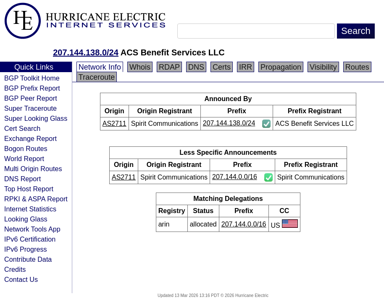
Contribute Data (28, 259)
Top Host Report (28, 189)
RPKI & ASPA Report (36, 199)
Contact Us (21, 279)
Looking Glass (25, 219)
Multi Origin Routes (33, 168)
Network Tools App (32, 229)
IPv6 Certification (29, 239)
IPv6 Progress (25, 249)
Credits (15, 269)
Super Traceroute (30, 108)
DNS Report (22, 178)
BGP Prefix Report (32, 88)
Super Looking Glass (35, 118)
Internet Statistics (30, 209)
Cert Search (22, 128)
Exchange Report (30, 138)
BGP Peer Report (30, 98)
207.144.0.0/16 (234, 176)
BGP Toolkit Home (32, 78)
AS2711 (114, 123)
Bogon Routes (25, 148)
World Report (24, 158)
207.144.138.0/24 (85, 52)
